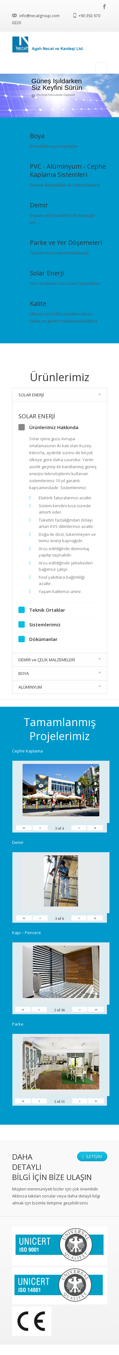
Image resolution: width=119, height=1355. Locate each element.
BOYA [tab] (59, 673)
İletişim (92, 1157)
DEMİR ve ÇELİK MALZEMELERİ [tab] (59, 660)
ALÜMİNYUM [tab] (59, 687)
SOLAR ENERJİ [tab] (59, 395)
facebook (104, 6)
